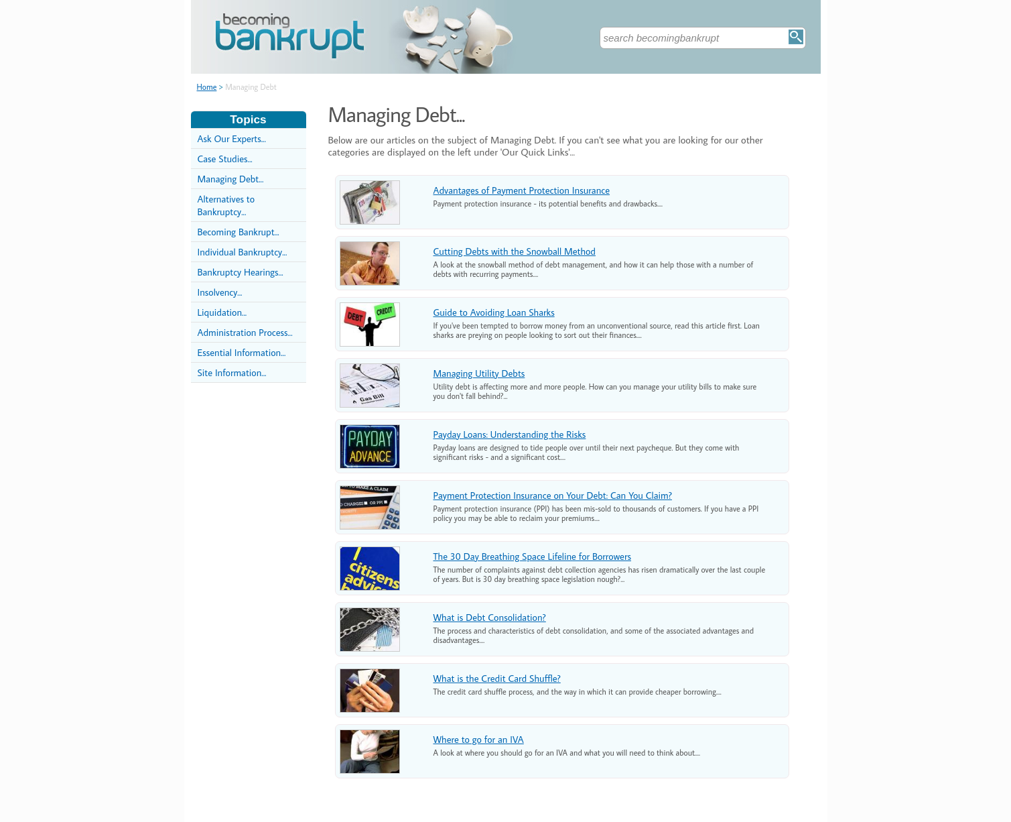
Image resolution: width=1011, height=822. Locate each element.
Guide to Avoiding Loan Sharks (494, 312)
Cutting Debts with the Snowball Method (514, 251)
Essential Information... (242, 352)
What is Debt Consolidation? (489, 617)
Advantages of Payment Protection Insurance (521, 190)
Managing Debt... (231, 178)
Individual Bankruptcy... (242, 251)
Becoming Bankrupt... (238, 231)
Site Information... (232, 372)
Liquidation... (222, 312)
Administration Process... (245, 332)
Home (207, 87)
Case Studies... (225, 158)
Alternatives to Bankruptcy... (226, 205)
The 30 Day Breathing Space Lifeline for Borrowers (532, 556)
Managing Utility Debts (479, 373)
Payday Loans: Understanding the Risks (509, 434)
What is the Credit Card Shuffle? (497, 678)
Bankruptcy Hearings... (240, 272)
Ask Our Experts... (232, 138)
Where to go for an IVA (478, 739)
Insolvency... (220, 292)
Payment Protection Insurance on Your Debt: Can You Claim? (552, 495)
